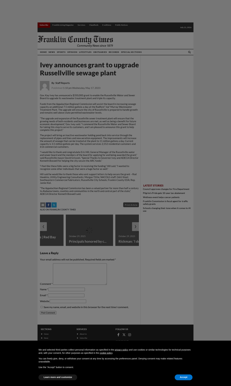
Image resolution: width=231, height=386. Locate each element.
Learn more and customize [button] (58, 377)
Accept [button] (183, 377)
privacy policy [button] (121, 349)
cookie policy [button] (106, 353)
